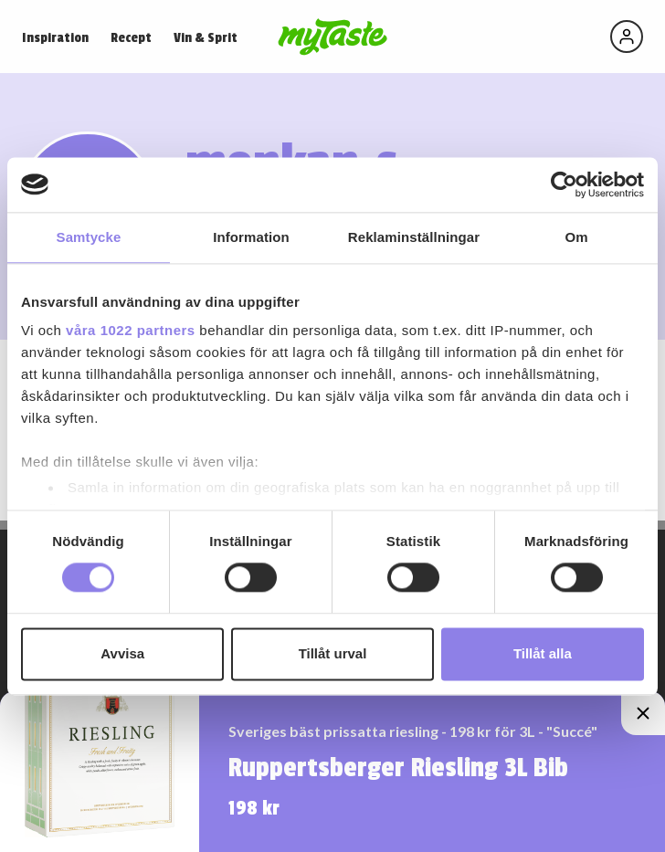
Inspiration (55, 38)
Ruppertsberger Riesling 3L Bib (398, 768)
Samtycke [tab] (89, 237)
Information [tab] (251, 237)
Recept (131, 38)
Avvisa (122, 653)
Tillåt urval (333, 653)
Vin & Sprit (206, 38)
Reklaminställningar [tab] (414, 237)
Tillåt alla (542, 653)
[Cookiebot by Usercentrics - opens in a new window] (564, 184)
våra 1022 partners (130, 330)
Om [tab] (576, 237)
